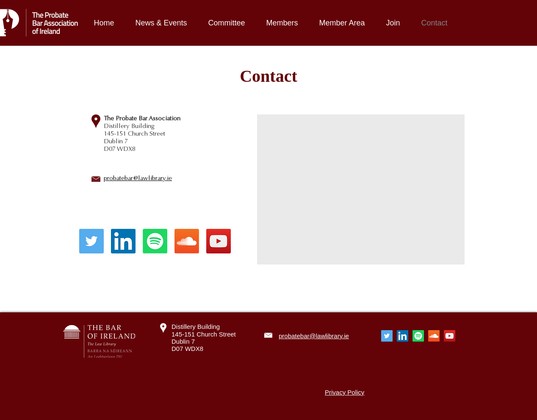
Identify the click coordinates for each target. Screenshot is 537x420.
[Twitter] (91, 241)
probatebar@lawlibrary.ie (138, 178)
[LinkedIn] (123, 241)
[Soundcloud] (186, 241)
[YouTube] (218, 241)
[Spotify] (155, 241)
